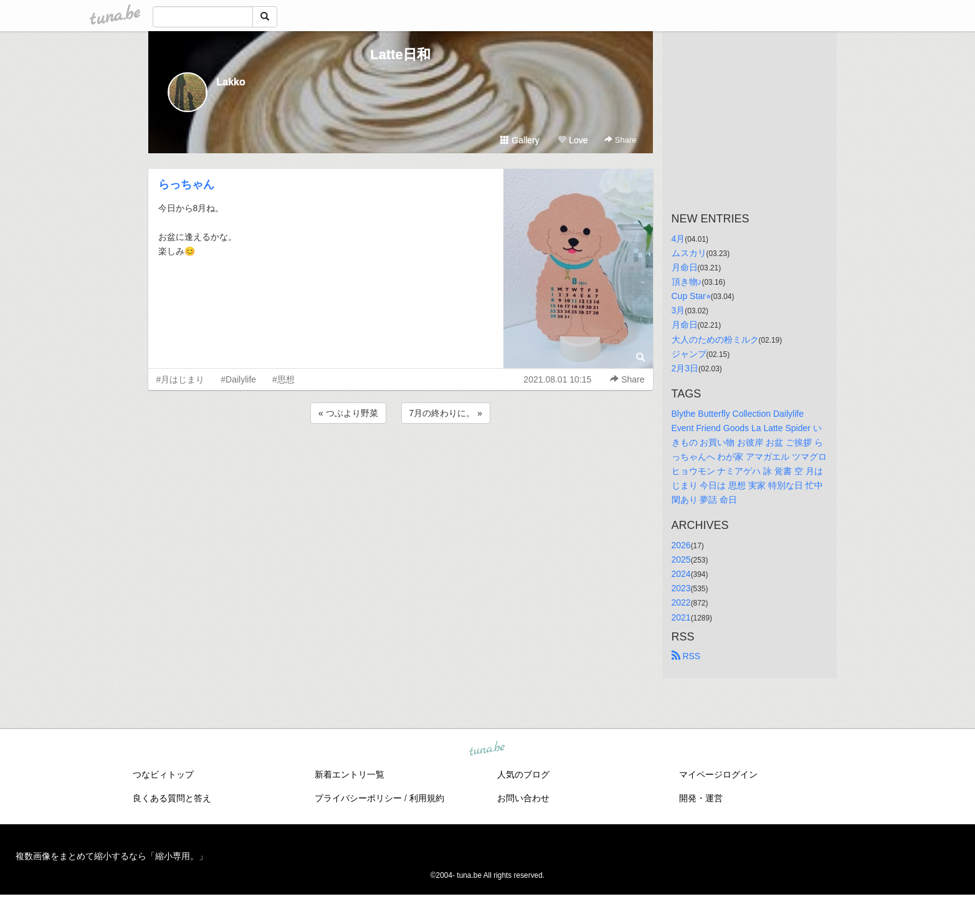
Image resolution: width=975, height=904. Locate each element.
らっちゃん (186, 184)
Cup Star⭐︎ (691, 296)
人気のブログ (523, 774)
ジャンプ (689, 354)
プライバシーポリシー (358, 798)
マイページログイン (718, 774)
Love (572, 140)
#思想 (283, 379)
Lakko (231, 82)
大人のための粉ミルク (715, 340)
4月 (678, 239)
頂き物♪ (687, 282)
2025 (681, 559)
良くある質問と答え (172, 798)
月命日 (685, 267)
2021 (681, 617)
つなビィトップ (163, 774)
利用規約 (426, 798)
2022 (681, 602)
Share (620, 140)
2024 (681, 574)
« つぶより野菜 (348, 413)
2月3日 (685, 368)
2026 (681, 545)
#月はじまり (180, 379)
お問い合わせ (523, 798)
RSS (686, 656)
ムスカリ (689, 253)
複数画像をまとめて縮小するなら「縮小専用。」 (111, 856)
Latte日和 (400, 54)
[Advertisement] (400, 460)
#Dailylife (238, 379)
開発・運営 (701, 798)
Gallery (519, 140)
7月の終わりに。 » (445, 413)
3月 (678, 310)
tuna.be (487, 749)
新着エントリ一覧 (349, 774)
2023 (681, 588)
